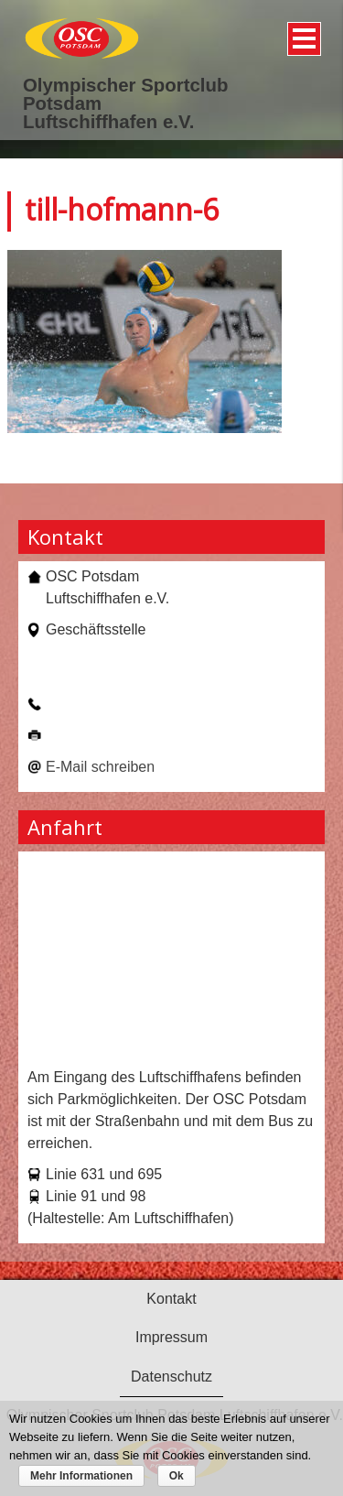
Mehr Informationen (81, 1475)
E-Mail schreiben (100, 767)
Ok (176, 1475)
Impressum (171, 1337)
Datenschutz (171, 1376)
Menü (301, 32)
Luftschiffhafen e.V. (108, 122)
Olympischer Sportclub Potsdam (125, 94)
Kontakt (171, 1298)
